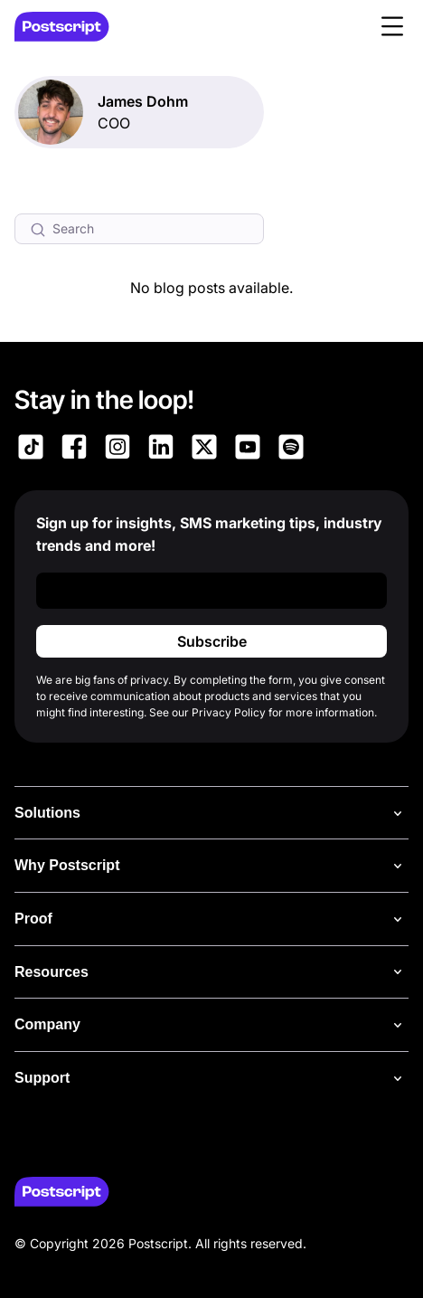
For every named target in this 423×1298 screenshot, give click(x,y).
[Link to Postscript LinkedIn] (161, 450)
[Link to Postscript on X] (204, 450)
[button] (392, 26)
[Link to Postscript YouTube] (247, 450)
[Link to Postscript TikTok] (30, 450)
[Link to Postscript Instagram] (117, 450)
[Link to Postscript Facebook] (74, 450)
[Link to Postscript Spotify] (291, 450)
